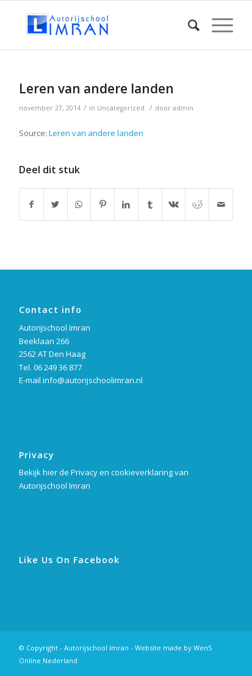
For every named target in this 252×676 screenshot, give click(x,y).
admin (183, 108)
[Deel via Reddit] (197, 204)
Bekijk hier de (45, 472)
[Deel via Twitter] (55, 204)
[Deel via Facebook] (31, 204)
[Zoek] (188, 25)
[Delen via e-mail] (220, 204)
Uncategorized (121, 108)
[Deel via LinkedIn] (126, 204)
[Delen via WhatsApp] (79, 204)
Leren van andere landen (96, 88)
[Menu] (216, 25)
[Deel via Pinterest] (102, 204)
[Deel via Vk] (173, 204)
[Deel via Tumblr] (150, 204)
